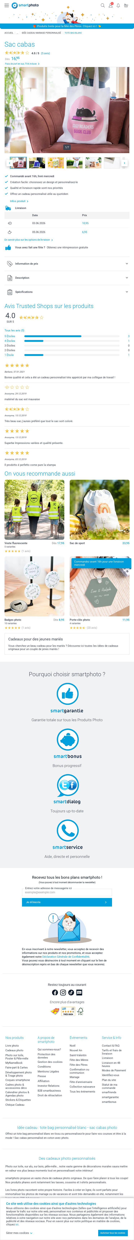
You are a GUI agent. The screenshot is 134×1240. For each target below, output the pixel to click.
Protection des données (46, 1056)
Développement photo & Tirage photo (18, 1074)
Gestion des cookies (50, 1062)
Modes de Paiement (114, 1070)
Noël (72, 1045)
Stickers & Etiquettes (18, 1100)
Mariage (74, 1077)
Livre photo (12, 1045)
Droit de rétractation (50, 1095)
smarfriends (109, 1092)
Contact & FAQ (110, 1045)
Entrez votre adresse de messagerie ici (48, 888)
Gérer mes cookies (19, 1233)
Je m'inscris (33, 902)
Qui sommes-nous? (49, 1049)
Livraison (107, 1058)
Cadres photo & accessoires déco (16, 1086)
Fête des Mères (79, 1060)
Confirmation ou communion (79, 1071)
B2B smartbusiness (49, 1090)
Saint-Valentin (78, 1055)
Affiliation (43, 1081)
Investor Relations (48, 1085)
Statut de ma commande (109, 1086)
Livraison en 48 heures (111, 1064)
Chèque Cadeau (14, 1104)
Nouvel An (76, 1050)
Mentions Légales (48, 1071)
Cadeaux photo (14, 1050)
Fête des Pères (79, 1064)
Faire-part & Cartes (16, 1067)
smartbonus (109, 1102)
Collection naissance (82, 1086)
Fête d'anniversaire (81, 1082)
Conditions (44, 1066)
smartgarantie (110, 1097)
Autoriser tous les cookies (112, 1233)
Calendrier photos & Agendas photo (17, 1094)
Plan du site (109, 1080)
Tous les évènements (82, 1091)
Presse (42, 1076)
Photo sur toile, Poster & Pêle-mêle (16, 1057)
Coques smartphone (17, 1080)
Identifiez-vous (110, 1075)
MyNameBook (14, 1062)
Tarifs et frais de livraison (112, 1052)
